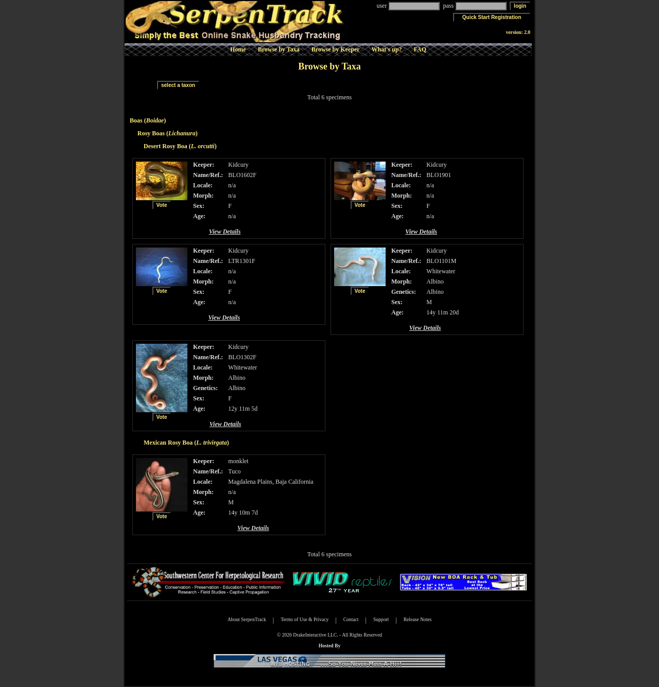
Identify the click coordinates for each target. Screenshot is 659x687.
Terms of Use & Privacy (304, 619)
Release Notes (418, 619)
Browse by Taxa (279, 49)
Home (238, 49)
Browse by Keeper (335, 49)
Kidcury (238, 164)
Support (381, 619)
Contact (351, 619)
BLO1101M (441, 261)
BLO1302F (242, 357)
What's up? (387, 49)
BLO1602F (242, 175)
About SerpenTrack (247, 619)
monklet (238, 461)
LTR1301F (241, 261)
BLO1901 (438, 175)
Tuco (234, 471)
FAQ (420, 49)
